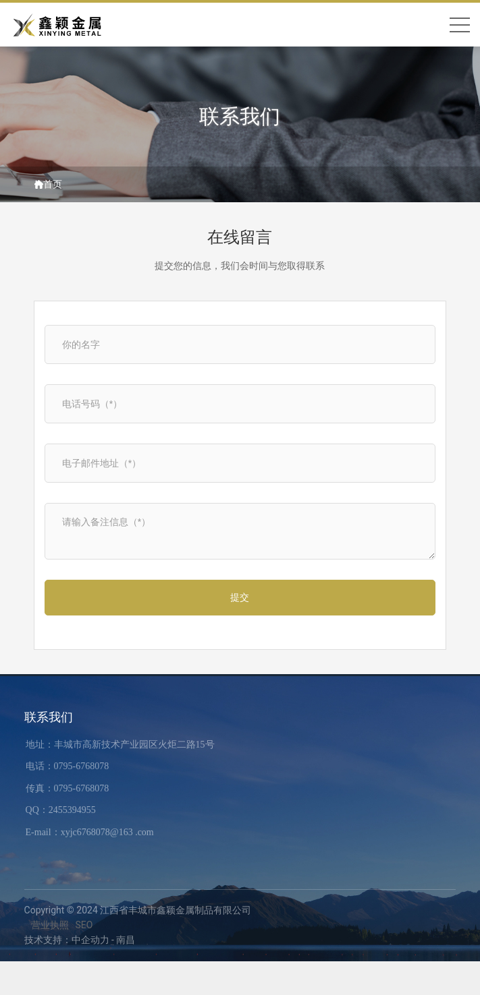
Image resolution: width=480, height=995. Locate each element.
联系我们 (239, 113)
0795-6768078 (81, 766)
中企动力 (90, 939)
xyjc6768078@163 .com (107, 832)
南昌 (125, 939)
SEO (84, 924)
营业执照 (50, 924)
